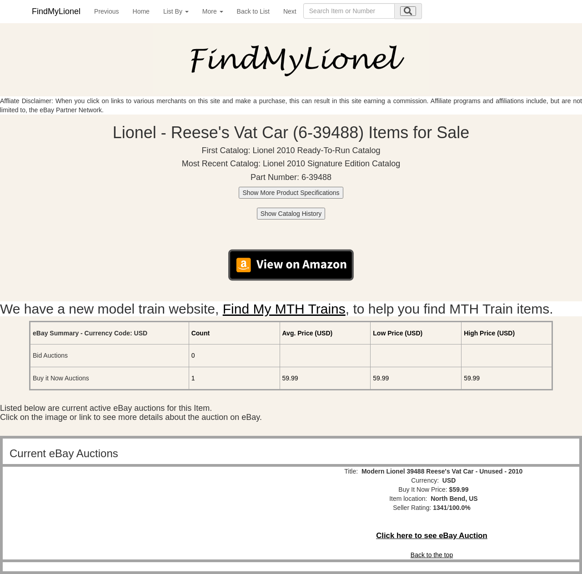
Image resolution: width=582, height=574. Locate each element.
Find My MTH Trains (284, 308)
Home (141, 11)
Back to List (253, 11)
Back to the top (432, 555)
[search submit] (408, 11)
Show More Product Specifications (290, 192)
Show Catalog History (291, 213)
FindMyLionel (56, 11)
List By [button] (176, 11)
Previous (106, 11)
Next (289, 11)
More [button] (212, 11)
